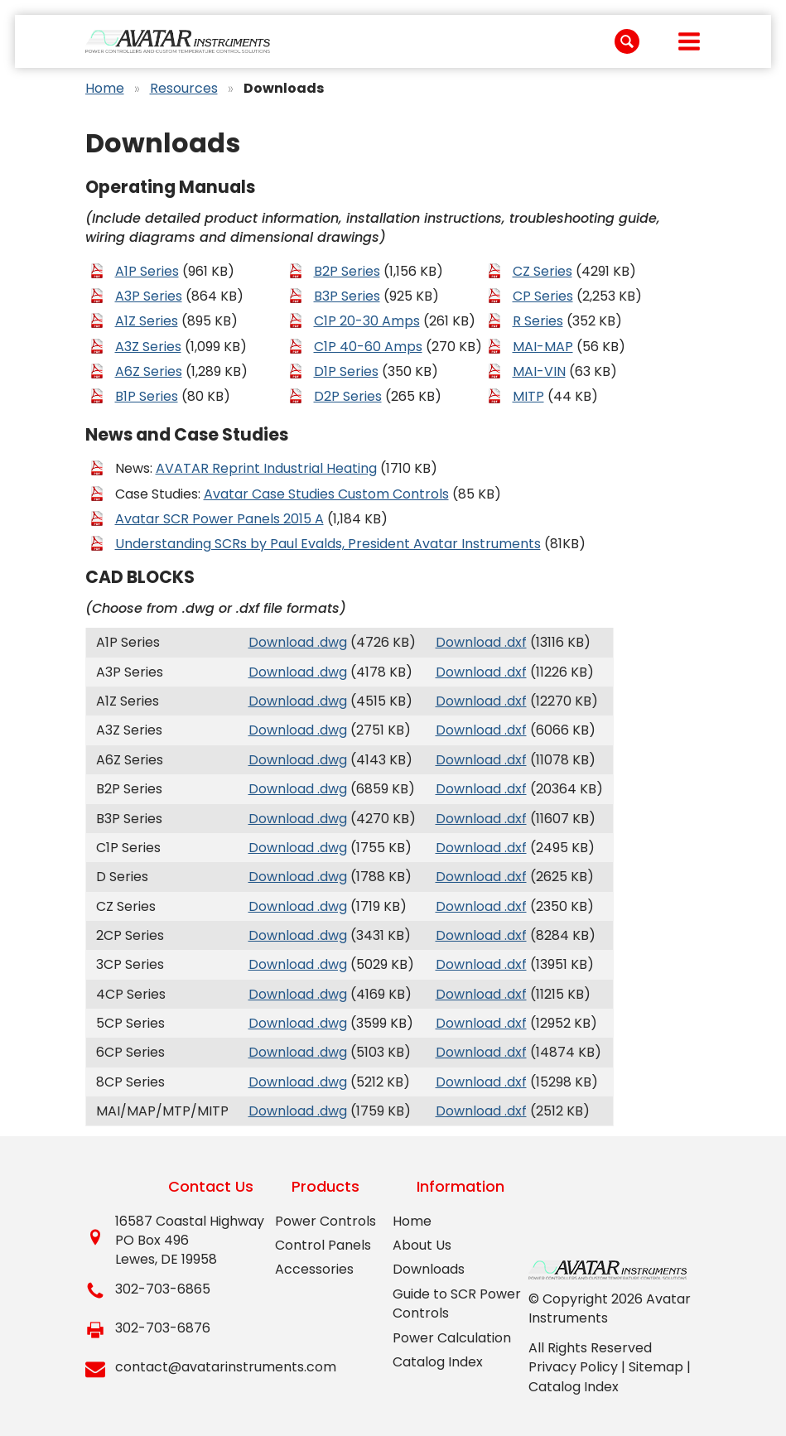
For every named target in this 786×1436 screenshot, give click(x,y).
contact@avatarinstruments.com (225, 1366)
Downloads (429, 1269)
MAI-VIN (539, 371)
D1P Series (346, 371)
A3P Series (148, 296)
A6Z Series (148, 371)
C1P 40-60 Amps (368, 346)
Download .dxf (481, 642)
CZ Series (542, 271)
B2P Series (347, 271)
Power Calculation (452, 1337)
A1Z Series (146, 320)
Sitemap (656, 1366)
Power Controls (325, 1221)
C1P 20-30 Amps (367, 320)
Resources (184, 88)
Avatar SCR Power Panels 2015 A (219, 518)
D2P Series (348, 396)
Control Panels (323, 1245)
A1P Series (147, 271)
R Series (538, 320)
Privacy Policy (573, 1366)
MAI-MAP (543, 346)
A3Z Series (148, 346)
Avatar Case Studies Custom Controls (326, 494)
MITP (528, 396)
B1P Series (146, 396)
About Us (422, 1245)
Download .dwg (297, 642)
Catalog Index (438, 1361)
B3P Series (347, 296)
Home (104, 88)
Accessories (314, 1269)
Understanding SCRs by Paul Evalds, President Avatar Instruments (328, 543)
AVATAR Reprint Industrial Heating (266, 468)
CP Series (543, 296)
